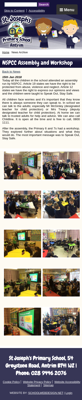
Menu (67, 10)
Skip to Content (14, 10)
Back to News (11, 71)
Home (5, 52)
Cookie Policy (11, 382)
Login (68, 393)
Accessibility (37, 10)
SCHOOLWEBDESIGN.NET (45, 393)
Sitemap (48, 385)
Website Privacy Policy (37, 382)
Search (44, 4)
